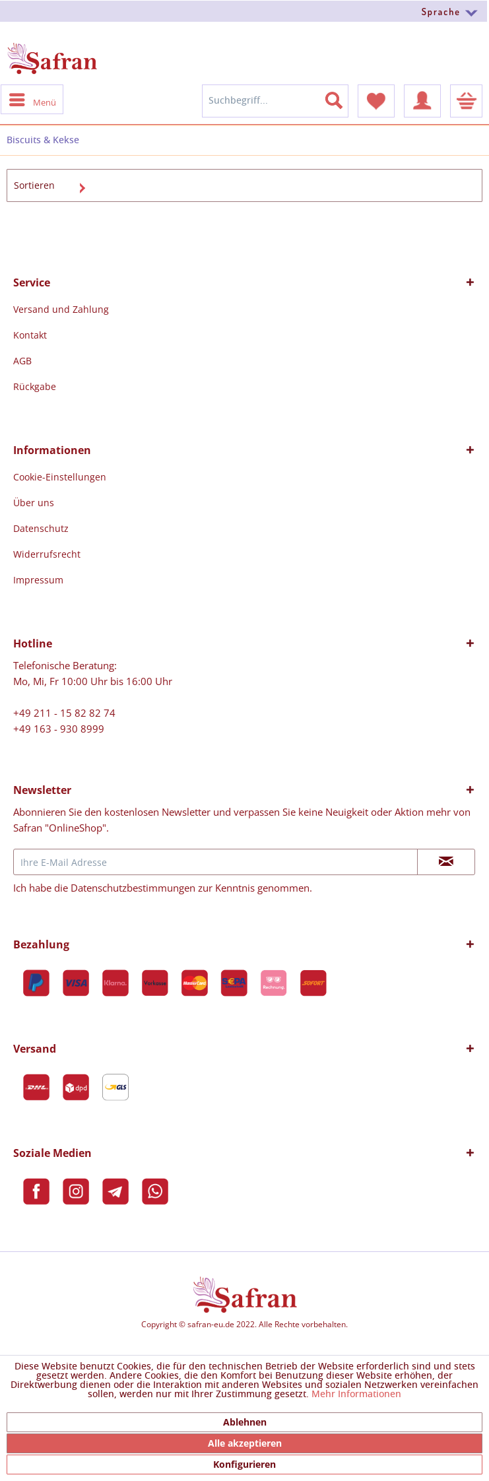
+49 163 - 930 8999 (58, 728)
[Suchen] (341, 97)
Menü (32, 99)
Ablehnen (245, 1422)
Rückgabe (34, 386)
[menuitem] (244, 11)
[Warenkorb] (466, 100)
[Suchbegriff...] (275, 100)
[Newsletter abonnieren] (446, 862)
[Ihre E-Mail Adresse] (215, 862)
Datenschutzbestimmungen (133, 887)
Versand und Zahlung (61, 309)
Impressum (38, 580)
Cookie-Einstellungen (59, 477)
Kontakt (30, 335)
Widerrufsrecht (47, 554)
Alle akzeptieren (245, 1443)
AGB (22, 360)
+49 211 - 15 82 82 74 (64, 712)
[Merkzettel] (376, 100)
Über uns (33, 502)
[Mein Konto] (422, 100)
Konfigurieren (244, 1464)
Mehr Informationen (356, 1394)
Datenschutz (41, 528)
